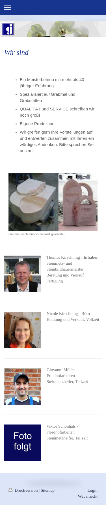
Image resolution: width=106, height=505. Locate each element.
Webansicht (88, 496)
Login (92, 490)
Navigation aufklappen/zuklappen (53, 7)
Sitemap (48, 490)
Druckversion (23, 490)
